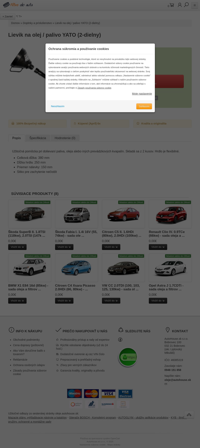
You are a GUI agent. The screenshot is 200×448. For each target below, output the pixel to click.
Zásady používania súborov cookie (94, 89)
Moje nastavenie (142, 95)
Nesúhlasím (57, 107)
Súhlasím (144, 107)
